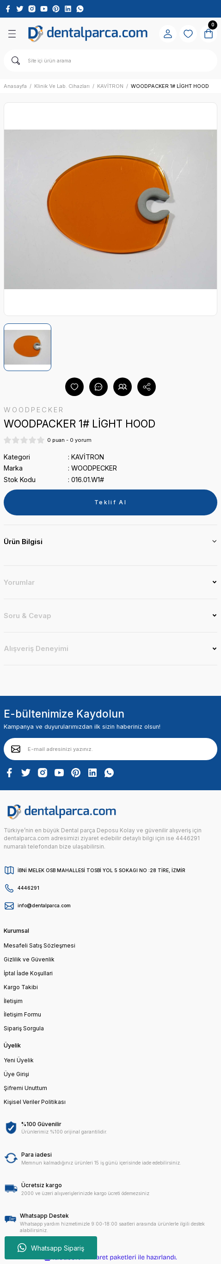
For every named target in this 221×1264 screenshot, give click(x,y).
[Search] (110, 61)
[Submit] (16, 749)
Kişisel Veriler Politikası (35, 1101)
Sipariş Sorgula (24, 1028)
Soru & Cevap (27, 615)
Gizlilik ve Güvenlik (29, 959)
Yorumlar (19, 582)
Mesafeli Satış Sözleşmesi (39, 945)
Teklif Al (110, 502)
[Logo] (88, 33)
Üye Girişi (16, 1074)
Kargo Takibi (21, 987)
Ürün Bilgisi (23, 541)
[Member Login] (167, 33)
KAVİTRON (87, 457)
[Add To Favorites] (74, 387)
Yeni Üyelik (19, 1060)
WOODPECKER (94, 468)
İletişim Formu (22, 1014)
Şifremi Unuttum (25, 1087)
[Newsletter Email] (110, 749)
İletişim (13, 1001)
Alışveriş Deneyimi (36, 648)
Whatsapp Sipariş (51, 1248)
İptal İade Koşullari (28, 973)
